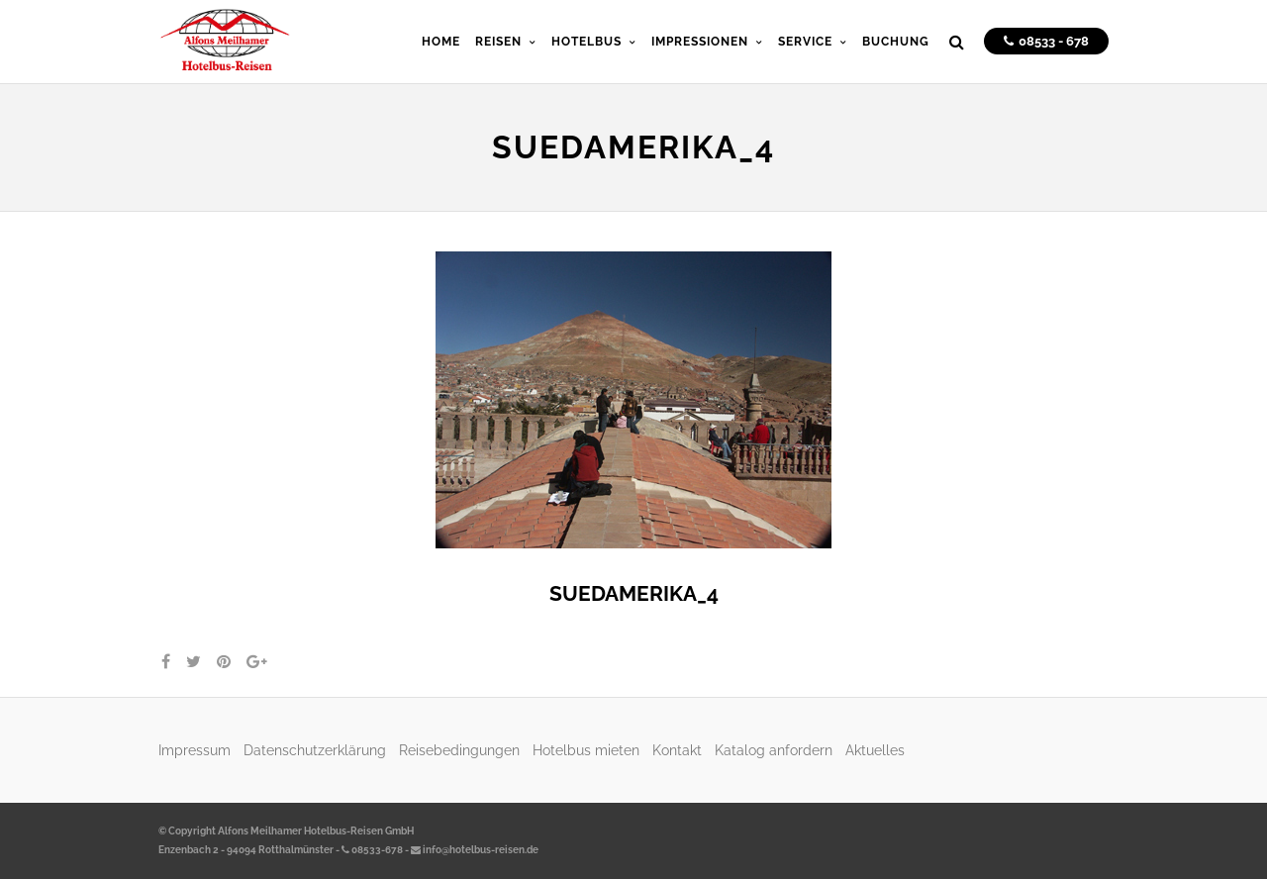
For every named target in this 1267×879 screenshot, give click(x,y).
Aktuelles (875, 749)
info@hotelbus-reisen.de (474, 849)
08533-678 (372, 849)
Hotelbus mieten (586, 749)
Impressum (194, 749)
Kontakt (677, 749)
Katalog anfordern (773, 749)
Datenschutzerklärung (315, 749)
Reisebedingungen (459, 749)
